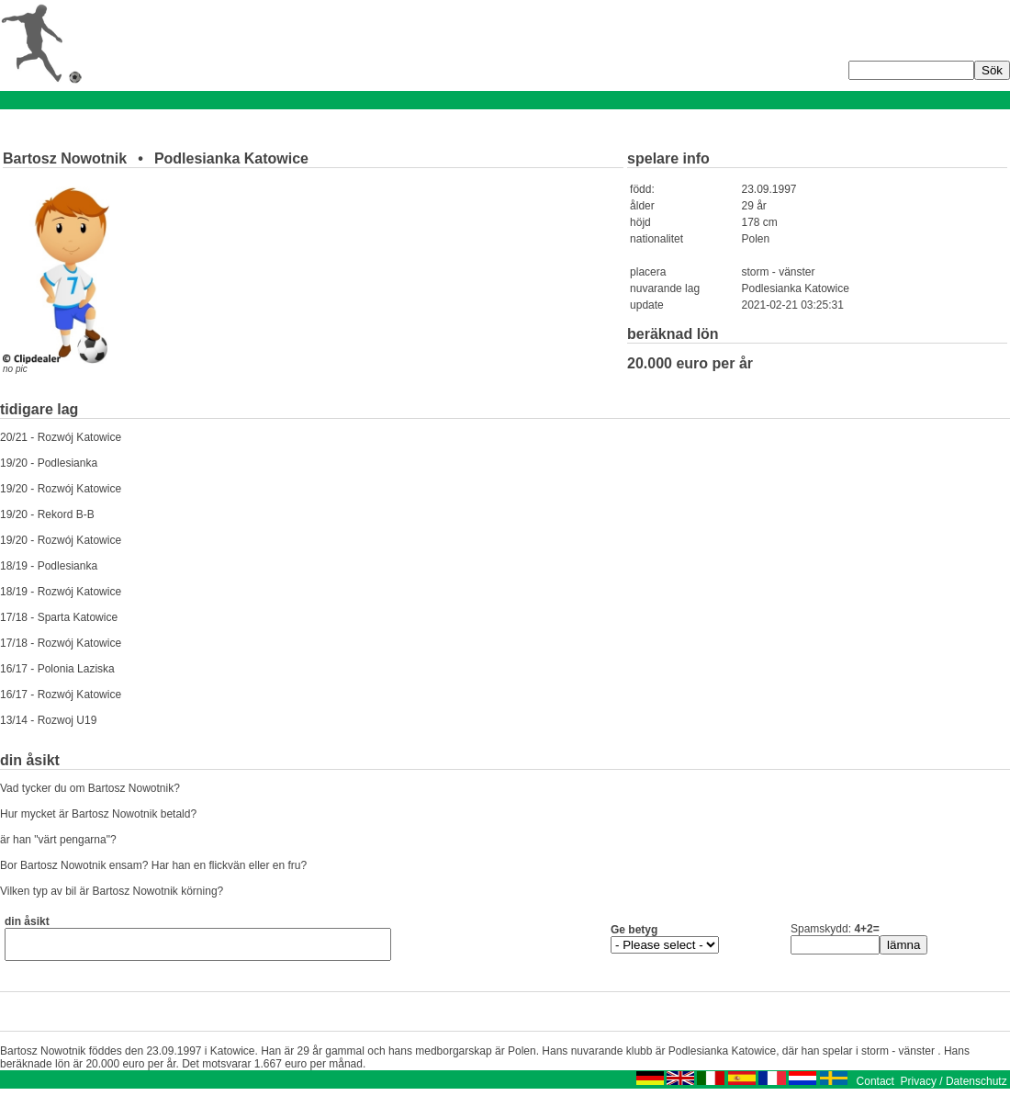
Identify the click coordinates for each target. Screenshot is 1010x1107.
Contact (875, 1086)
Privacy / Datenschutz (954, 1086)
